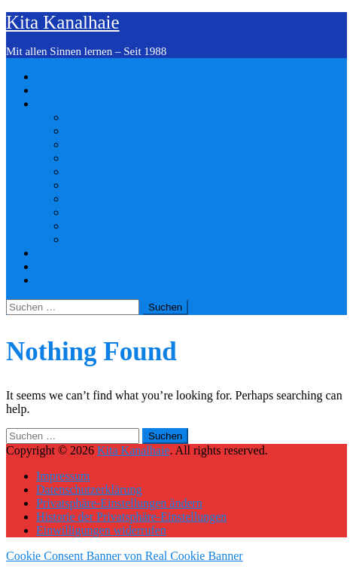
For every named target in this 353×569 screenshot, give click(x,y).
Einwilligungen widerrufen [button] (101, 530)
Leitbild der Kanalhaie (117, 158)
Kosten (82, 226)
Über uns (58, 103)
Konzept (85, 172)
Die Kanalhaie (70, 76)
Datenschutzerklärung (89, 489)
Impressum (63, 280)
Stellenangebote (74, 90)
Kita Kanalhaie (63, 22)
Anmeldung (93, 240)
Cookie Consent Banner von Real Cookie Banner (124, 555)
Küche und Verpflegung (120, 212)
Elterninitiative (100, 145)
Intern (50, 266)
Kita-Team (90, 199)
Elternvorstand (99, 185)
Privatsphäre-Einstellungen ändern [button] (119, 503)
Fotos (78, 131)
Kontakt (55, 252)
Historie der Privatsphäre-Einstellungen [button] (131, 516)
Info (75, 118)
